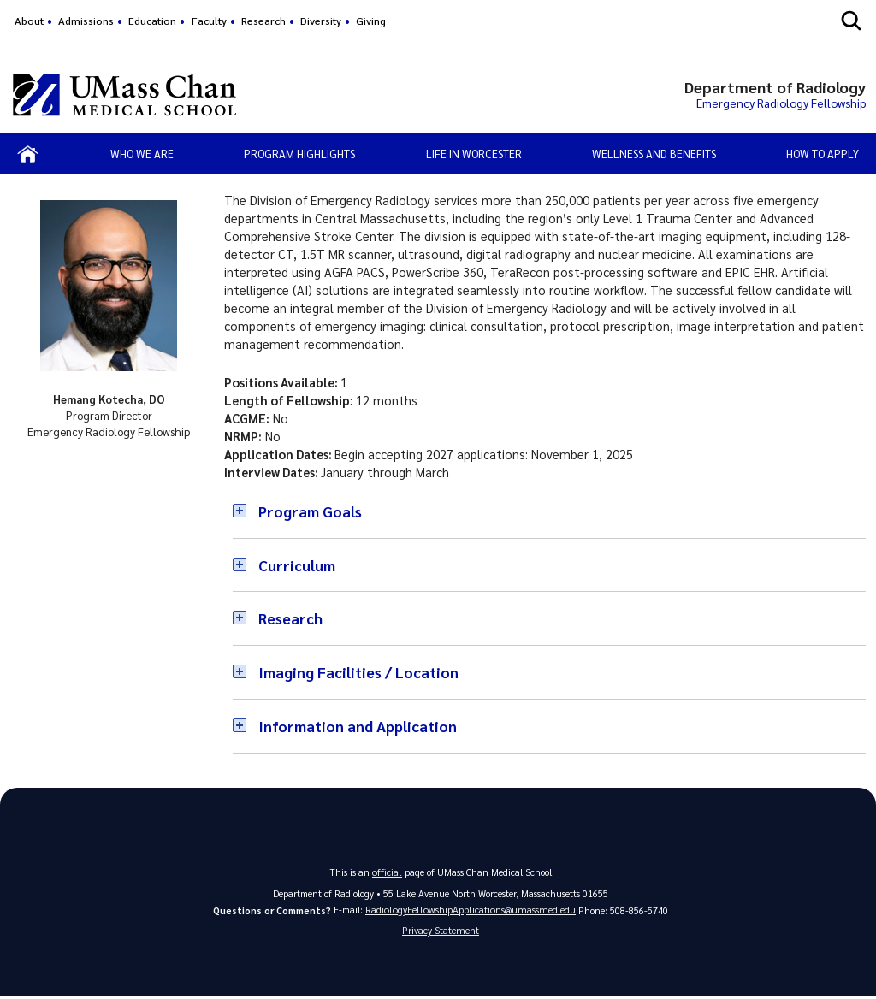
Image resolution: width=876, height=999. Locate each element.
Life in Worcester (474, 153)
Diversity (320, 20)
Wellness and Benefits (654, 153)
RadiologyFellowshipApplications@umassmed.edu (471, 909)
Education (152, 20)
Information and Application (361, 726)
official (387, 871)
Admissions (86, 20)
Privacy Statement (440, 931)
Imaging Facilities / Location (361, 672)
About (29, 20)
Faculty (209, 20)
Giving (371, 20)
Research (263, 20)
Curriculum (297, 565)
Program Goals (311, 511)
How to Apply (822, 153)
